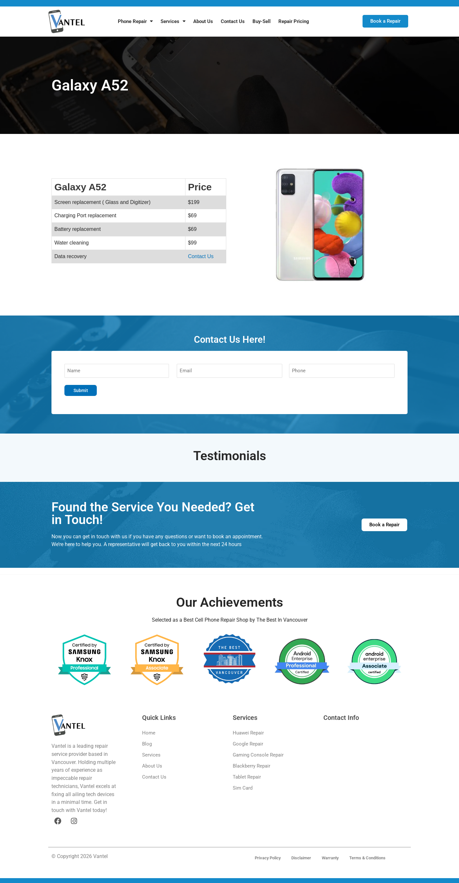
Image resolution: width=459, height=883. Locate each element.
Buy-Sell (261, 21)
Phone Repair (135, 21)
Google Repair (248, 744)
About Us (203, 21)
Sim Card (242, 788)
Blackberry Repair (251, 766)
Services (173, 21)
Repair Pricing (293, 21)
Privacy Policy (264, 856)
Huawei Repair (248, 733)
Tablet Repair (247, 777)
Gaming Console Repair (258, 755)
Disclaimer (300, 856)
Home (148, 733)
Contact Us (233, 21)
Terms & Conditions (371, 856)
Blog (147, 744)
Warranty (331, 856)
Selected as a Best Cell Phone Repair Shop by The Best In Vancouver (230, 620)
